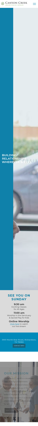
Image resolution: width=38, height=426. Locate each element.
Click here (14, 324)
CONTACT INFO (19, 346)
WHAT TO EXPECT (11, 410)
